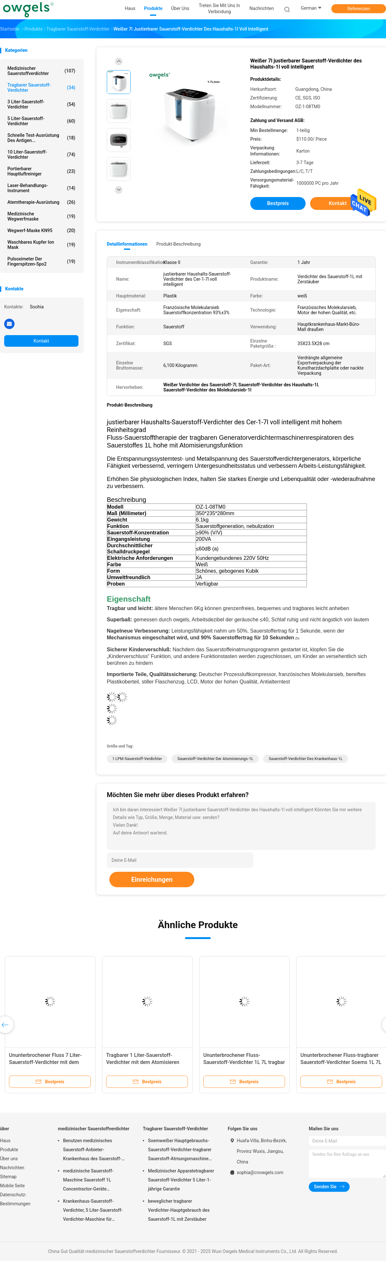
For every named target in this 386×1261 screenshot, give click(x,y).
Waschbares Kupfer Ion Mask (41, 245)
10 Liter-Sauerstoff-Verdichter (41, 154)
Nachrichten (12, 1167)
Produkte (9, 1149)
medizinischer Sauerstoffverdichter (41, 71)
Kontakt (41, 340)
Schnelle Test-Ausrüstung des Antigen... (41, 138)
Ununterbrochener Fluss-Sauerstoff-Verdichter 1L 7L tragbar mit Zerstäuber (244, 1062)
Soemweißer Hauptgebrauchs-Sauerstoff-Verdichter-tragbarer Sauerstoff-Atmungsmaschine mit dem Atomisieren (180, 1150)
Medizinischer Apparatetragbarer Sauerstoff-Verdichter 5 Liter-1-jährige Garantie (181, 1179)
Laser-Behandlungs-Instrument (41, 188)
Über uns (9, 1158)
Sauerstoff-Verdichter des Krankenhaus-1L (306, 759)
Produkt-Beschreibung (178, 244)
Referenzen (358, 8)
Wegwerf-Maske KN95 (41, 230)
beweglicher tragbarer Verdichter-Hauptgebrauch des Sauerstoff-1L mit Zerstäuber (179, 1210)
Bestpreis (278, 203)
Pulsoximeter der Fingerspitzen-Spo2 (41, 261)
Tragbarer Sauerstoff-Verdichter (41, 87)
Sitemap (8, 1176)
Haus (5, 1140)
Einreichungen (151, 879)
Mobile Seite (12, 1185)
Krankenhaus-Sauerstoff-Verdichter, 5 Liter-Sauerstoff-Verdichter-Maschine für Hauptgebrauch (93, 1211)
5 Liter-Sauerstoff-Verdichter (41, 121)
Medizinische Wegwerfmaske (41, 216)
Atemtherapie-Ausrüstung (41, 202)
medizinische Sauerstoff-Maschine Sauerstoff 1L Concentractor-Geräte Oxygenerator (88, 1180)
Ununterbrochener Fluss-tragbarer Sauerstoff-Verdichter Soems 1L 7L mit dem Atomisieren (340, 1062)
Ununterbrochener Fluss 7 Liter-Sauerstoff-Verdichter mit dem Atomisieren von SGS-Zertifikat (45, 1062)
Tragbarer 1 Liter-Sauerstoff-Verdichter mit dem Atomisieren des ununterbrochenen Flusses (142, 1062)
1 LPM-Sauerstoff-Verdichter (137, 759)
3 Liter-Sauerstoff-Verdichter (41, 104)
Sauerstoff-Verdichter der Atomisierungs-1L (215, 759)
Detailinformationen (127, 244)
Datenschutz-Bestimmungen (15, 1199)
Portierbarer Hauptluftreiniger (41, 171)
